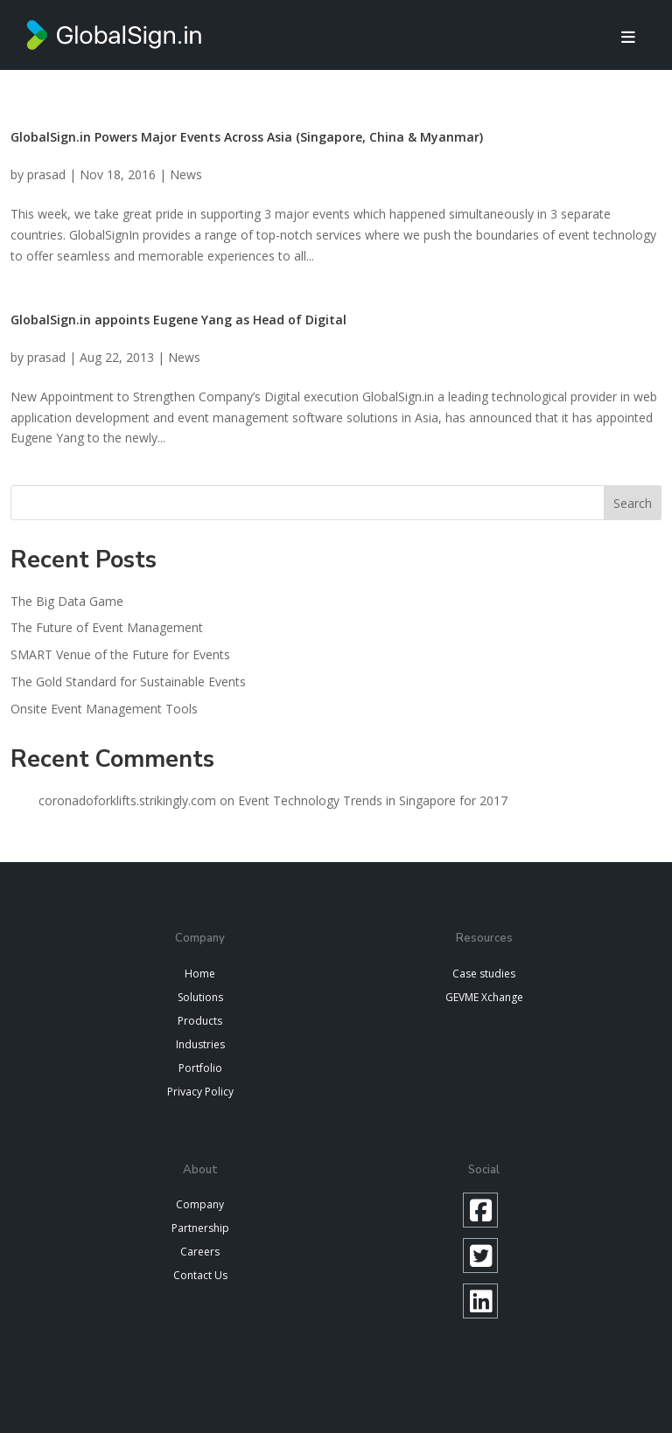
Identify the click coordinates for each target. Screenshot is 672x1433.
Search (632, 503)
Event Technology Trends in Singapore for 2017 (373, 800)
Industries (200, 1044)
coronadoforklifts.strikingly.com (127, 800)
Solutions (200, 997)
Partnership (200, 1228)
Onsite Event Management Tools (104, 708)
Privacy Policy (200, 1091)
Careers (200, 1251)
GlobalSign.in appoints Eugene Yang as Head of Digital (178, 319)
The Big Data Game (66, 601)
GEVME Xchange (484, 997)
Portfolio (200, 1068)
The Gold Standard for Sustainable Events (128, 681)
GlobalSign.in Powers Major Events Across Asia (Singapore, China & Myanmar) (246, 137)
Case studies (483, 973)
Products (200, 1020)
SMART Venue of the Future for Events (120, 654)
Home (200, 973)
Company (200, 1204)
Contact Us (200, 1275)
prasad (46, 174)
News (186, 174)
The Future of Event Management (106, 627)
